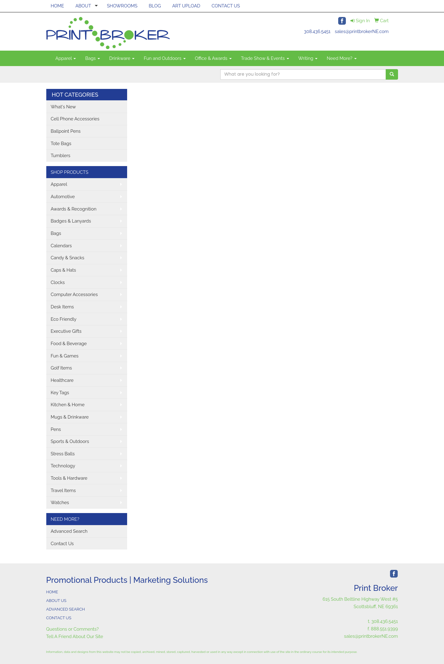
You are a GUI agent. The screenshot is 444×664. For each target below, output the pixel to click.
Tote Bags (61, 143)
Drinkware (122, 58)
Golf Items (61, 367)
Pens (56, 429)
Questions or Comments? (72, 629)
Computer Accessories (74, 294)
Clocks (58, 282)
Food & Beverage (69, 343)
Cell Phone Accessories (75, 118)
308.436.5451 (317, 31)
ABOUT (83, 5)
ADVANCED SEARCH (65, 609)
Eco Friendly (64, 319)
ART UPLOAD (186, 5)
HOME (57, 5)
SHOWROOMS (122, 5)
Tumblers (60, 155)
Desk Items (62, 306)
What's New (63, 106)
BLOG (155, 5)
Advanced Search (69, 531)
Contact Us (62, 543)
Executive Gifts (66, 331)
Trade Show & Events (265, 58)
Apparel (66, 58)
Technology (63, 465)
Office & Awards (213, 58)
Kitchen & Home (68, 404)
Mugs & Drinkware (70, 417)
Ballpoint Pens (66, 131)
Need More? (342, 58)
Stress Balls (63, 453)
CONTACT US (226, 5)
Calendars (61, 245)
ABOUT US (56, 600)
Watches (60, 502)
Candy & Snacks (67, 257)
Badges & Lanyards (71, 220)
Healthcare (62, 380)
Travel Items (63, 490)
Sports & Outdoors (70, 441)
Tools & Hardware (69, 478)
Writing (308, 58)
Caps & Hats (63, 270)
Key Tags (60, 392)
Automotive (63, 196)
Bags (92, 58)
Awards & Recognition (73, 208)
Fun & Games (64, 355)
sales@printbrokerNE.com (361, 31)
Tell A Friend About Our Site (74, 636)
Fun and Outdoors (165, 58)
